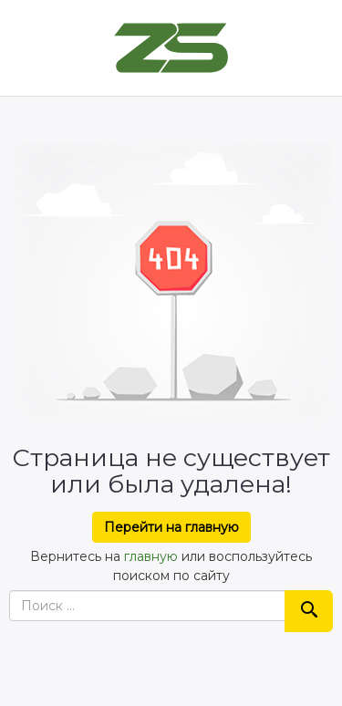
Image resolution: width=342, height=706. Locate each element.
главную (151, 556)
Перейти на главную (171, 527)
